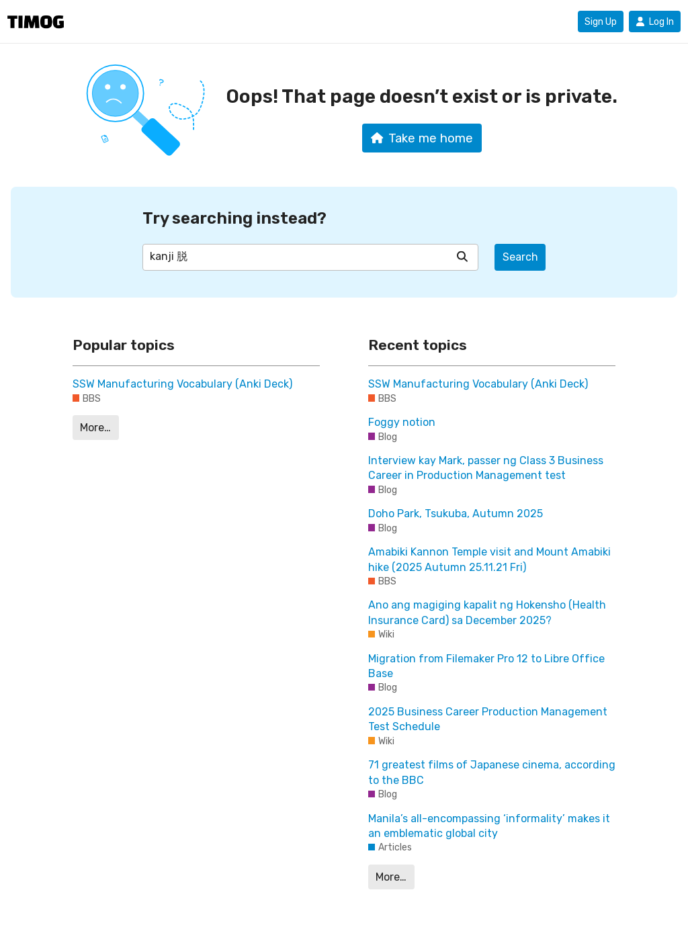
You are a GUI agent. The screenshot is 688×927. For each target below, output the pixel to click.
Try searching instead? (234, 218)
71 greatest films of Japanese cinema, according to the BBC (491, 772)
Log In (655, 21)
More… (95, 427)
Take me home (422, 138)
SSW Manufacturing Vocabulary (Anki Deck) (182, 384)
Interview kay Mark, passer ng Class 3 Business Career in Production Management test (485, 468)
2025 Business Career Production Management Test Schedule (487, 719)
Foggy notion (401, 422)
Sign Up (601, 21)
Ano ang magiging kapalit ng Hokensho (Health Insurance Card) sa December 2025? (487, 612)
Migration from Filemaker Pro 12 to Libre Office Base (486, 666)
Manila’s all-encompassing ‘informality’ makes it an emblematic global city (489, 826)
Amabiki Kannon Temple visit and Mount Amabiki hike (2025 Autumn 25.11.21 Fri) (489, 559)
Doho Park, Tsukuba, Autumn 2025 (455, 513)
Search (520, 257)
